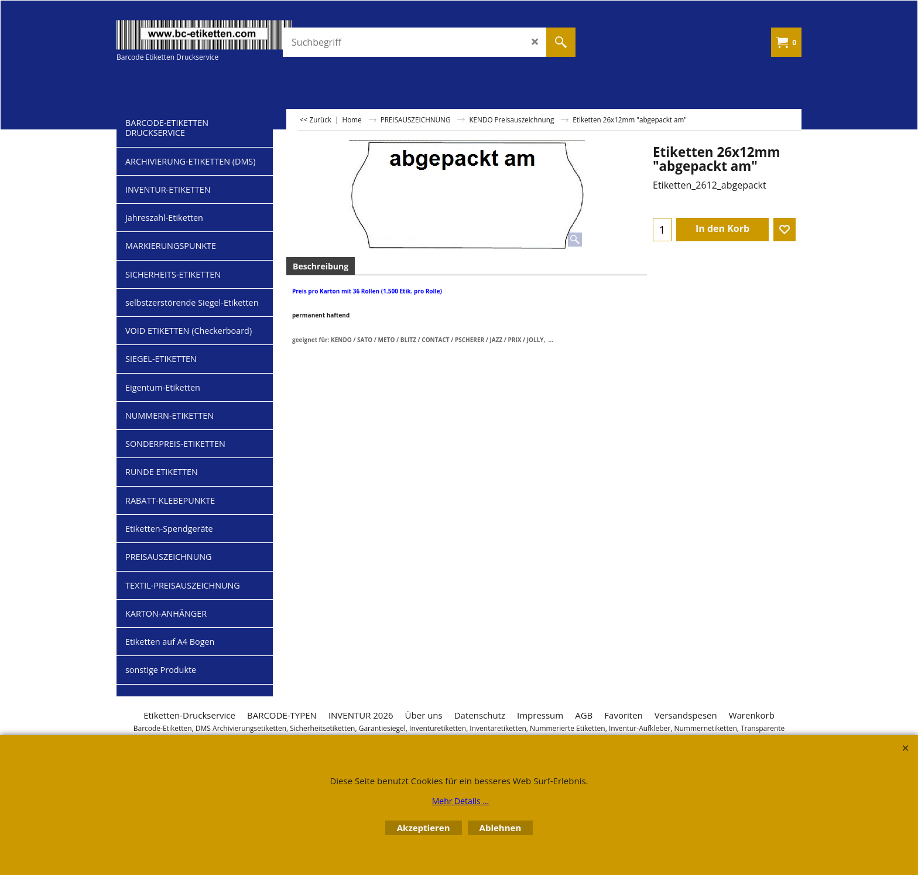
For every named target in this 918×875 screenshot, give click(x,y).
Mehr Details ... (460, 800)
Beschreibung (320, 266)
